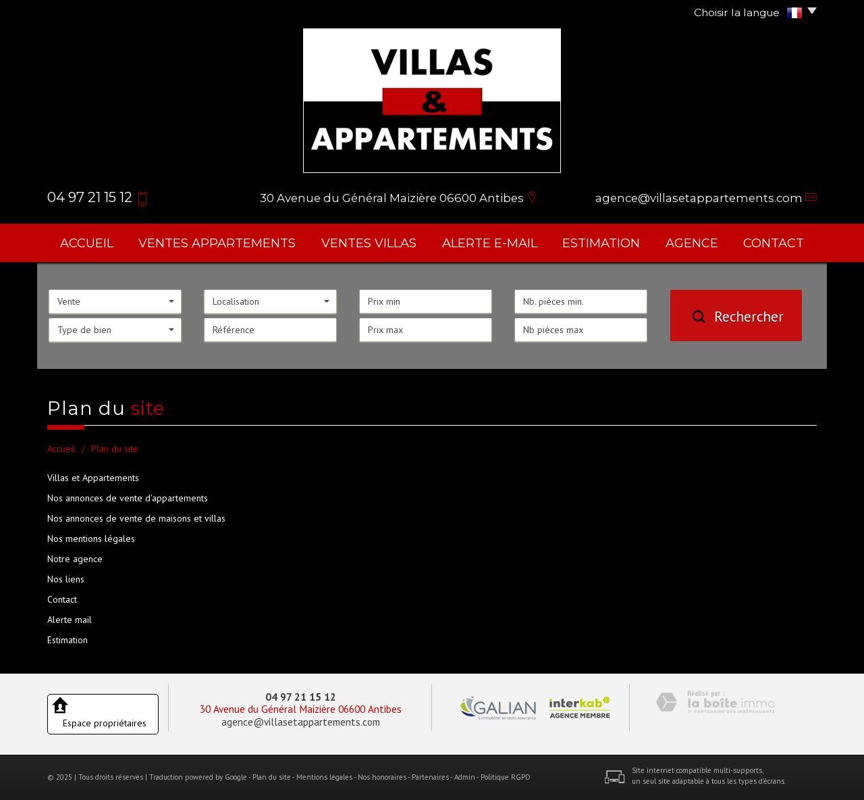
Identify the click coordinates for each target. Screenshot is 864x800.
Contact (773, 243)
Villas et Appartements (93, 478)
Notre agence (75, 559)
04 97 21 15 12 (300, 696)
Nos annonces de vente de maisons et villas (136, 518)
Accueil (86, 243)
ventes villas (368, 243)
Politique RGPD (506, 777)
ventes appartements (217, 243)
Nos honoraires (382, 777)
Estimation (601, 243)
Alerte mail (69, 620)
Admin (464, 777)
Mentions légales (324, 777)
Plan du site (271, 777)
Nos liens (65, 579)
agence (692, 243)
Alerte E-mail (489, 243)
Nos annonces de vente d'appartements (127, 498)
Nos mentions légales (91, 538)
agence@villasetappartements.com (699, 198)
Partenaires (430, 777)
